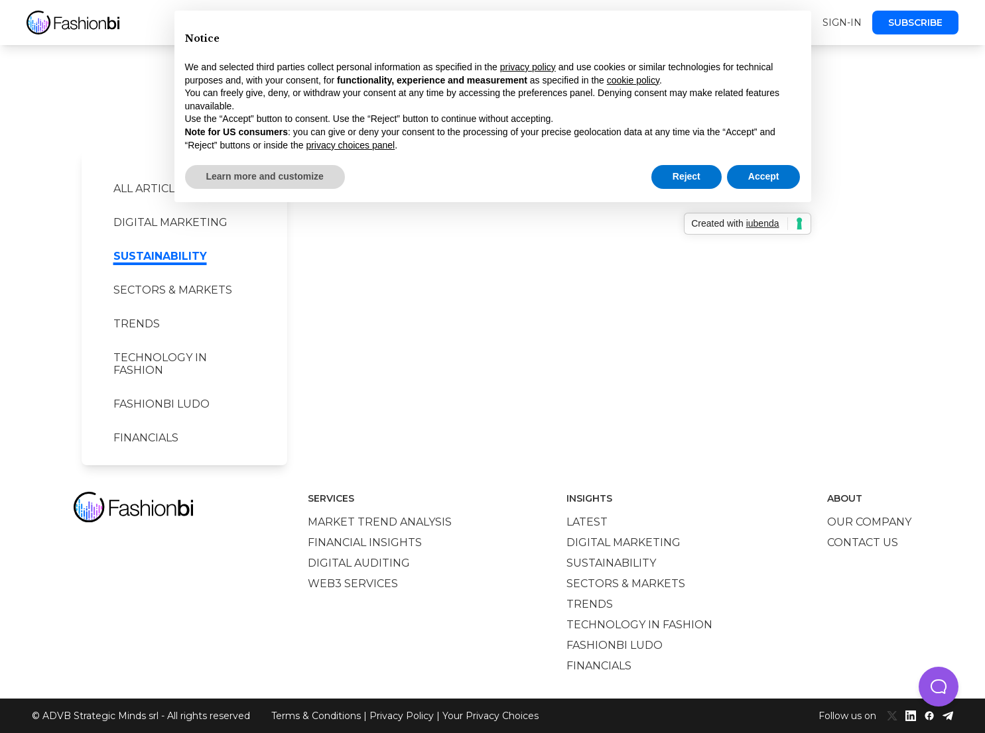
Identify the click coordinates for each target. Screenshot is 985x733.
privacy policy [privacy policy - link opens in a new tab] (528, 67)
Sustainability (160, 256)
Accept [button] (763, 176)
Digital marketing (170, 222)
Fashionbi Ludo (161, 404)
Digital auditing (359, 563)
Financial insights (365, 542)
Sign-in (842, 22)
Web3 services (353, 583)
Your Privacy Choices (490, 716)
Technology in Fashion (160, 363)
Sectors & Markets (172, 290)
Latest (587, 522)
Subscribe (915, 22)
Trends (136, 323)
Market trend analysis (380, 522)
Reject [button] (686, 176)
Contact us (862, 542)
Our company (869, 522)
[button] (938, 686)
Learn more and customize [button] (265, 176)
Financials (145, 437)
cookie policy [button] (633, 80)
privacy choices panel (350, 145)
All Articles (150, 188)
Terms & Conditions (316, 716)
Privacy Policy (401, 716)
